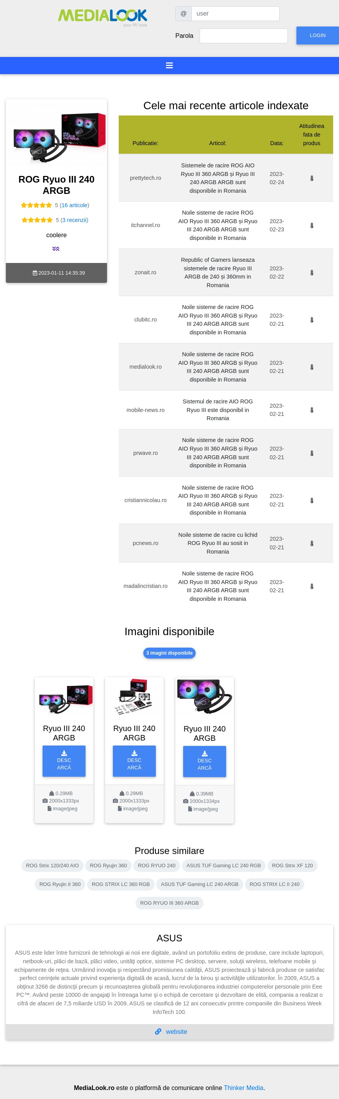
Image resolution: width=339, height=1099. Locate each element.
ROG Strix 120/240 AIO (52, 865)
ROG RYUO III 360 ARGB (169, 903)
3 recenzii (74, 220)
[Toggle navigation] (169, 65)
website (171, 1031)
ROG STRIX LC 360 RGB (121, 884)
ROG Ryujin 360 (108, 865)
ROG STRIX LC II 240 (275, 884)
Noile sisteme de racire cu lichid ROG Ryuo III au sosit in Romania (217, 543)
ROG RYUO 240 (156, 865)
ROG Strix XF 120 (292, 865)
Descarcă (64, 761)
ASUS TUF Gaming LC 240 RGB (224, 865)
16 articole (74, 205)
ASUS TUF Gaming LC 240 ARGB (199, 884)
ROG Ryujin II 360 (60, 884)
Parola (184, 35)
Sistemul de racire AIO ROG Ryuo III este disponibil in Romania (218, 409)
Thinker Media (243, 1088)
